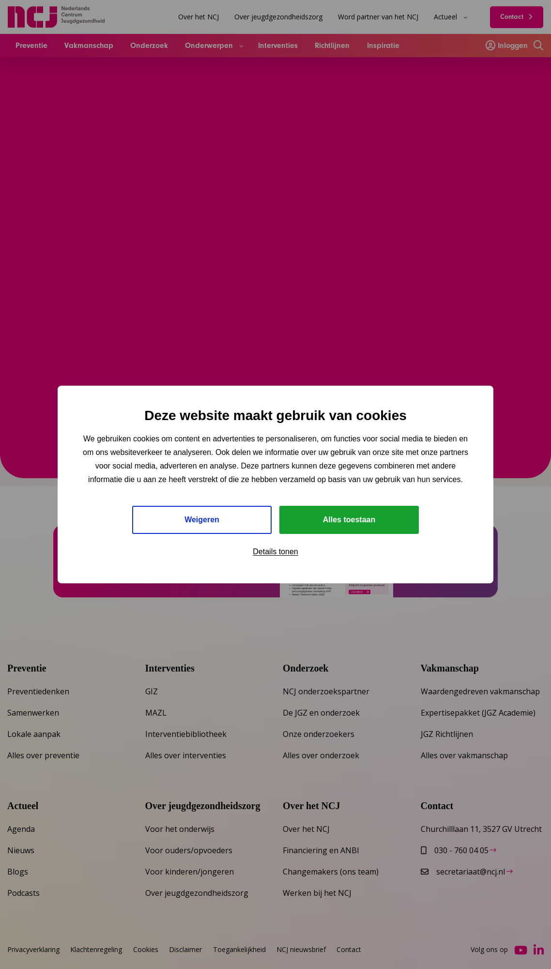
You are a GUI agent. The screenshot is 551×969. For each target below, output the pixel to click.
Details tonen (275, 551)
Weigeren (201, 520)
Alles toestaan (349, 520)
